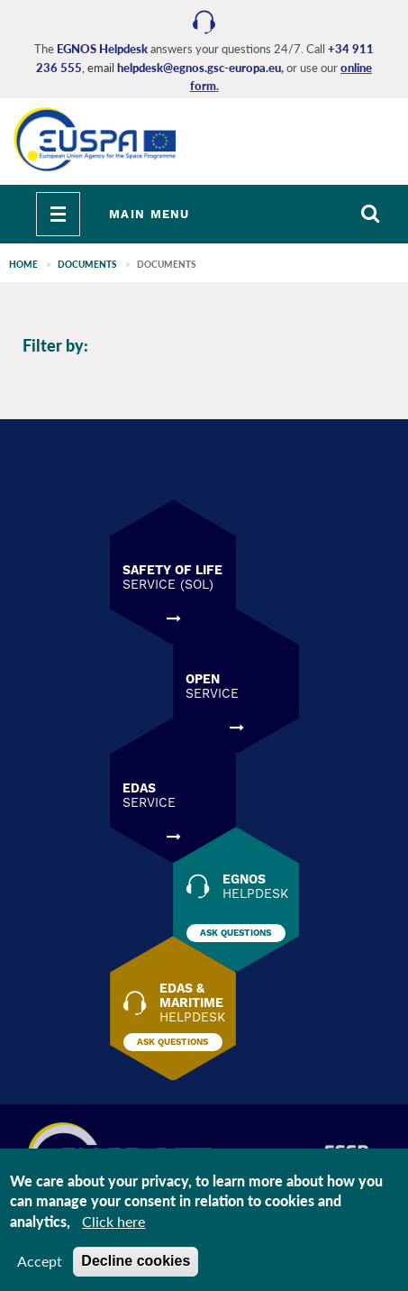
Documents (87, 264)
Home (23, 264)
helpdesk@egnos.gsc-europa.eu (199, 67)
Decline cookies (135, 1260)
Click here (113, 1221)
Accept (39, 1260)
